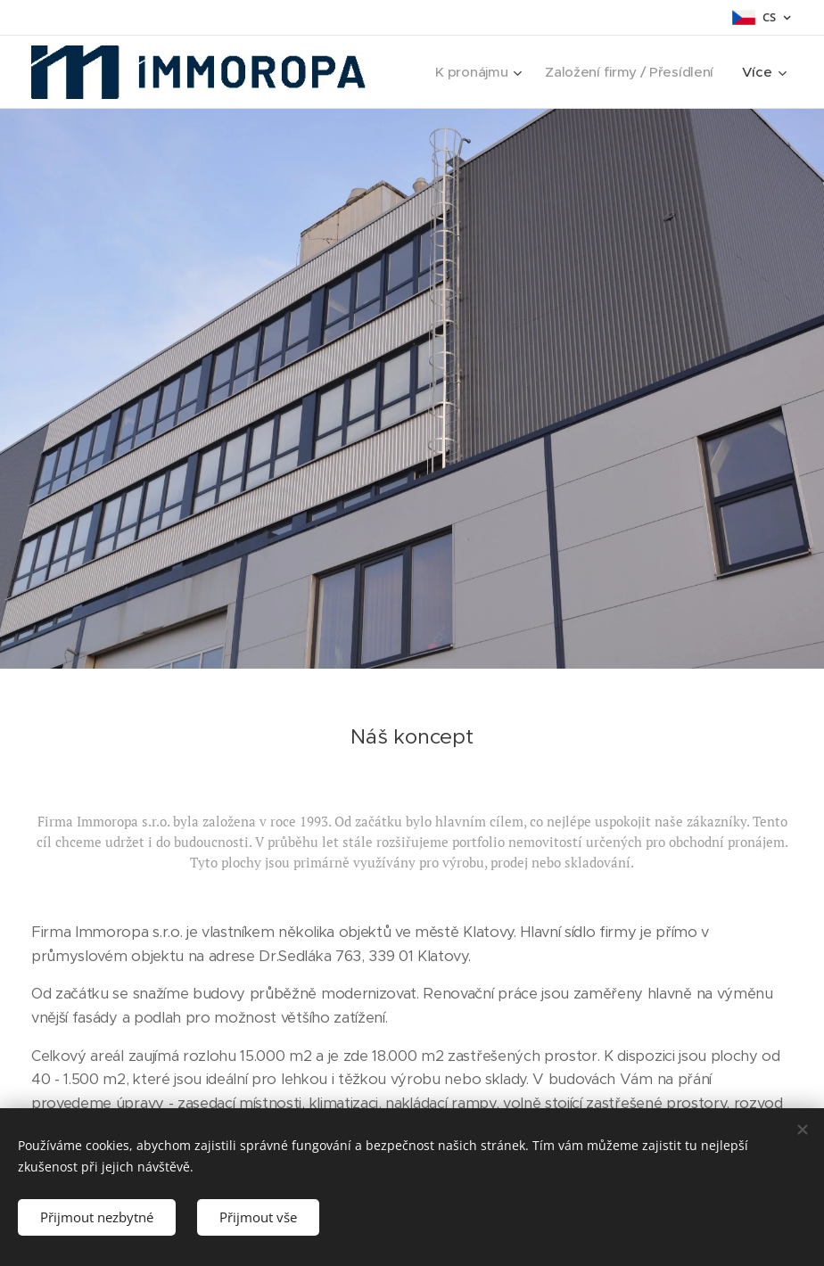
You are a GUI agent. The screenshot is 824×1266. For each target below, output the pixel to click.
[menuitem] (472, 72)
